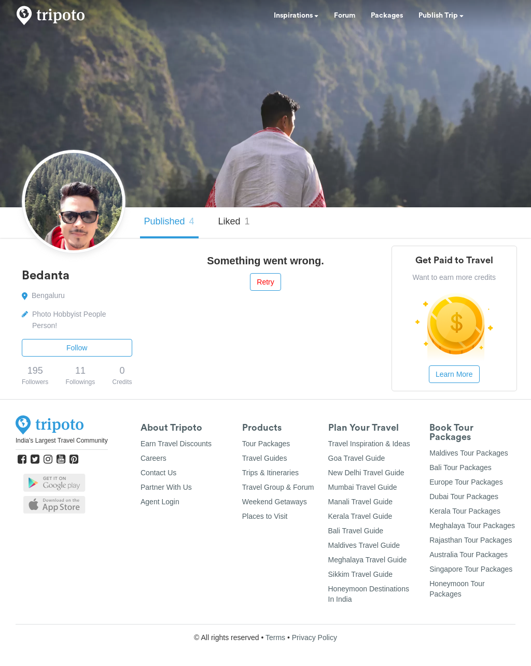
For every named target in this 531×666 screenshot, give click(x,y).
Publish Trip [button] (441, 15)
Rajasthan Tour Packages (470, 540)
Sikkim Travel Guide (360, 574)
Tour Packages (266, 444)
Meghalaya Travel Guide (367, 560)
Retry (265, 282)
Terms (275, 637)
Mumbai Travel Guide (362, 487)
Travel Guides (264, 458)
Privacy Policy (314, 637)
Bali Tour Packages (460, 467)
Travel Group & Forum (278, 487)
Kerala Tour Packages (464, 511)
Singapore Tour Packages (470, 569)
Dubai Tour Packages (463, 496)
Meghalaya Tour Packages (472, 525)
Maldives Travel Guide (364, 545)
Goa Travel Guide (356, 458)
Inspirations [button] (296, 15)
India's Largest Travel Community (62, 440)
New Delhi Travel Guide (366, 473)
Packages (387, 15)
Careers (153, 458)
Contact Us (158, 473)
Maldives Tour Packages (468, 453)
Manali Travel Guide (360, 502)
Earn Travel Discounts (176, 444)
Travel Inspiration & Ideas (369, 444)
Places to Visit (265, 516)
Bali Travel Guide (356, 531)
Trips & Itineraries (270, 473)
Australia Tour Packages (468, 554)
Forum (344, 15)
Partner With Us (166, 487)
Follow (76, 348)
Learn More (454, 374)
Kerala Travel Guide (360, 516)
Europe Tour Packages (465, 482)
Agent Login (160, 502)
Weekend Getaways (274, 502)
